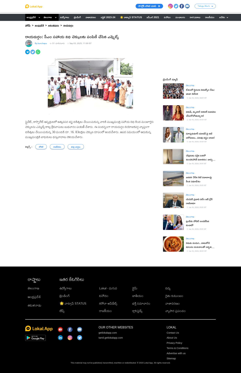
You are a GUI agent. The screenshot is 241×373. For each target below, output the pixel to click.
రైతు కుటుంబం (174, 295)
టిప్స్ (62, 310)
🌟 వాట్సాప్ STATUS (73, 303)
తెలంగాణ (48, 17)
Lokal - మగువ (108, 288)
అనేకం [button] (223, 17)
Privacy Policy (174, 343)
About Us (172, 337)
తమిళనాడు (34, 305)
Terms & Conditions (177, 348)
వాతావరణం (172, 303)
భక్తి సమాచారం (141, 303)
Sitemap (171, 358)
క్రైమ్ (134, 288)
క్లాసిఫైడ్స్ (137, 310)
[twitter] (33, 54)
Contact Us (173, 332)
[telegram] (28, 54)
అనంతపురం (53, 25)
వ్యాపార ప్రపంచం (175, 310)
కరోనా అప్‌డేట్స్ (108, 303)
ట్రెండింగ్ (65, 295)
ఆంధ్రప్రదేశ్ (31, 17)
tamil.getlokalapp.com (111, 337)
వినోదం (103, 295)
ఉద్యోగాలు (66, 288)
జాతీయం (137, 295)
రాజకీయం (105, 310)
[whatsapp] (38, 54)
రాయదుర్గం (68, 25)
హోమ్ (28, 25)
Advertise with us (176, 353)
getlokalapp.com (108, 332)
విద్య (167, 288)
